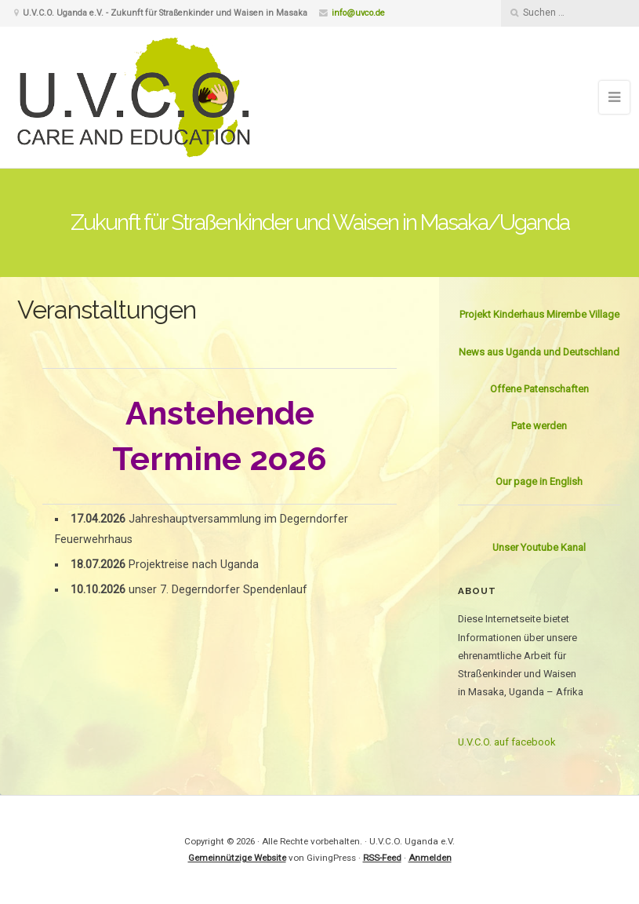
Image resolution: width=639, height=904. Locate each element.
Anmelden (430, 857)
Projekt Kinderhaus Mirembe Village (539, 314)
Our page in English (539, 481)
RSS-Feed (382, 857)
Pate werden (539, 426)
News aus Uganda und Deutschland (539, 352)
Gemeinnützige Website (237, 857)
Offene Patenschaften (539, 389)
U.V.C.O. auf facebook (507, 742)
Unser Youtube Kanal (539, 547)
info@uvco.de (358, 13)
